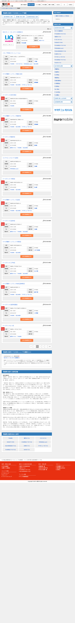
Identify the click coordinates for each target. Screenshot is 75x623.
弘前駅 (35, 166)
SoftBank (70, 4)
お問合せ (58, 469)
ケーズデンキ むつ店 (8, 325)
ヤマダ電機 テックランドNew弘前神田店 (14, 283)
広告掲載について (60, 466)
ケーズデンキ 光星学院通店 (10, 304)
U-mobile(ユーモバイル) (27, 442)
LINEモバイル (27, 445)
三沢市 (57, 86)
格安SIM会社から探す (33, 16)
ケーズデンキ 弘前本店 (9, 220)
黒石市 (57, 77)
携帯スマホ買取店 (6, 468)
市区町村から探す (8, 16)
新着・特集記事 (23, 4)
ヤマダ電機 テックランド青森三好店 (12, 74)
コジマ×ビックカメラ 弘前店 (10, 158)
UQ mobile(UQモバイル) (10, 445)
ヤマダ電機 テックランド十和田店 (12, 241)
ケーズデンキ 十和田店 (9, 178)
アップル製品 (38, 4)
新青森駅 (36, 82)
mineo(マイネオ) (10, 442)
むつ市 (57, 89)
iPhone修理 (44, 4)
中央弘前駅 (23, 42)
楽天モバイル (13, 147)
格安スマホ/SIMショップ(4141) (62, 15)
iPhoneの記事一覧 (43, 469)
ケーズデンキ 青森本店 (9, 137)
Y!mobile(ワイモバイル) (60, 33)
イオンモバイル (19, 63)
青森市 (57, 69)
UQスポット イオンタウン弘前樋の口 (13, 32)
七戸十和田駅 (37, 250)
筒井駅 (35, 145)
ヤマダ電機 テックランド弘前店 (11, 199)
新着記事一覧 (42, 466)
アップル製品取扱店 (24, 476)
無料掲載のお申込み (61, 468)
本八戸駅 (36, 271)
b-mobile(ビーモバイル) (10, 449)
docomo (58, 4)
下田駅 (35, 61)
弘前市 (11, 44)
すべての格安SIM (59, 30)
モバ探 (37, 481)
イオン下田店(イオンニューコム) (11, 53)
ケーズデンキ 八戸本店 (9, 262)
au (64, 4)
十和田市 (57, 83)
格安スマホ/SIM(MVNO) (25, 466)
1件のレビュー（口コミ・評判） (23, 22)
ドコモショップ (5, 473)
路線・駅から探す (20, 16)
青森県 (5, 44)
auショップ (4, 474)
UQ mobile (36, 63)
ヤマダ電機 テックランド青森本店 (12, 116)
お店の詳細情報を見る (33, 46)
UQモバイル (41, 40)
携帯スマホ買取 (51, 4)
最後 (50, 346)
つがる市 (57, 92)
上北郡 (57, 95)
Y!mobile (12, 63)
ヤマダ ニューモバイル (27, 84)
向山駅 (35, 187)
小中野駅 (36, 313)
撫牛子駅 (36, 292)
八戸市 (57, 74)
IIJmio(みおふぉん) (28, 63)
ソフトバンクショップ (7, 476)
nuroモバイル (27, 449)
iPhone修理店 (5, 466)
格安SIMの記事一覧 (43, 468)
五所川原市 (58, 80)
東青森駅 (36, 124)
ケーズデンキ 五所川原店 (9, 95)
